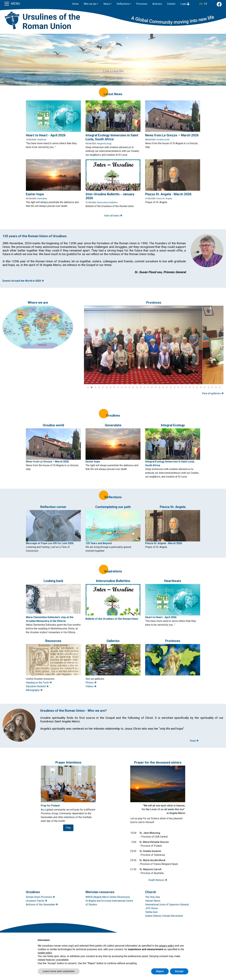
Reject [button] (160, 971)
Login (184, 3)
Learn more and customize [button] (59, 971)
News (106, 3)
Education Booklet (37, 686)
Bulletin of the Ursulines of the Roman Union (112, 618)
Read (194, 740)
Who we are (90, 3)
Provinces (141, 3)
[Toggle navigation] (7, 3)
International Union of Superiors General (167, 904)
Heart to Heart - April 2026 (160, 617)
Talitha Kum (151, 912)
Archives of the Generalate (42, 904)
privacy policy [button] (166, 945)
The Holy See (152, 896)
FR (205, 3)
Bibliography (34, 690)
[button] (88, 387)
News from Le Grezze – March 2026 (47, 461)
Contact (171, 3)
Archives (157, 3)
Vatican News (152, 900)
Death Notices (157, 880)
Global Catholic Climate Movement (164, 915)
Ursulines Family (36, 900)
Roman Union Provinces (40, 896)
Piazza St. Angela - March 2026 (163, 543)
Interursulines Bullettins (107, 202)
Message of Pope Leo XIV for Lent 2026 (49, 543)
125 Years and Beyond (99, 543)
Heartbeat (41, 139)
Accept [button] (179, 971)
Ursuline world (162, 139)
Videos (91, 686)
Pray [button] (68, 827)
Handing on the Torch (39, 682)
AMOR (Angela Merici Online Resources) (108, 896)
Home (75, 3)
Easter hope (93, 461)
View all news (113, 215)
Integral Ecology (104, 143)
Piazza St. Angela (164, 198)
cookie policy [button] (45, 952)
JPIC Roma (151, 908)
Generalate (42, 198)
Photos (91, 682)
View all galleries (212, 393)
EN (200, 3)
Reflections (123, 3)
